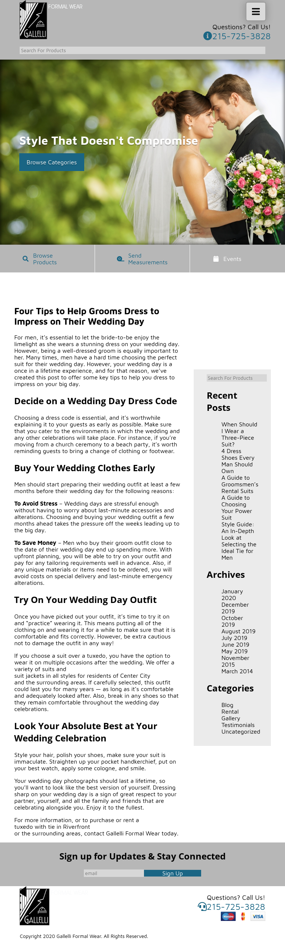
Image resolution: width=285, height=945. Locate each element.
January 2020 (232, 594)
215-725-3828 (237, 36)
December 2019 (235, 607)
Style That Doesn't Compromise (108, 140)
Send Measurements (147, 258)
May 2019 (235, 651)
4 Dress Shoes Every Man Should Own (238, 461)
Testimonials (238, 724)
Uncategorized (240, 731)
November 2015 (235, 661)
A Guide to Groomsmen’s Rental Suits (240, 484)
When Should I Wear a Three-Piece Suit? (240, 434)
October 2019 (232, 621)
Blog (227, 704)
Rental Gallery (231, 714)
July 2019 (235, 637)
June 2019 (235, 644)
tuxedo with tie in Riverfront (52, 826)
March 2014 (237, 671)
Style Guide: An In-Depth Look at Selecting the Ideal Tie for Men (239, 541)
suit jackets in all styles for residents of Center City (82, 675)
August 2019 (239, 631)
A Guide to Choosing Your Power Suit (237, 507)
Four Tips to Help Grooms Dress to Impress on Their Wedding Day (86, 316)
